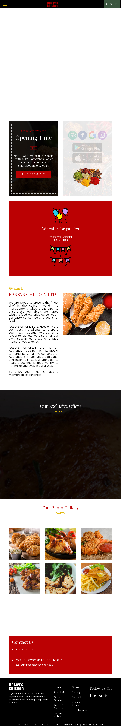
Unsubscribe (79, 710)
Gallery (76, 692)
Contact (76, 697)
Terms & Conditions (60, 707)
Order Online (58, 699)
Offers (75, 687)
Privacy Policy (76, 704)
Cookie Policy (58, 715)
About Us (59, 692)
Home (57, 687)
